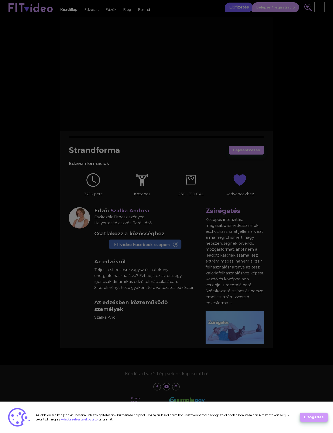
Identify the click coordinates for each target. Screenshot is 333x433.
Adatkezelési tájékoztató (80, 419)
